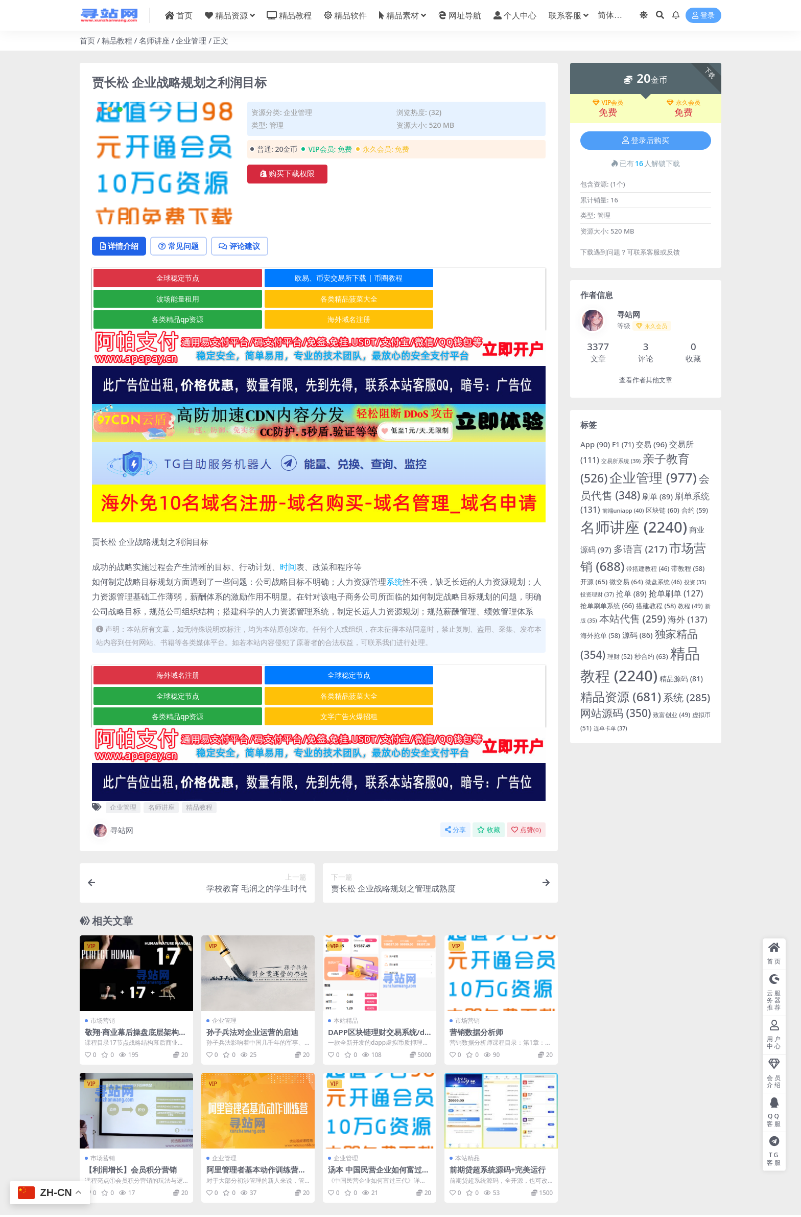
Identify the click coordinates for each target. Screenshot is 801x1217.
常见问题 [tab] (182, 246)
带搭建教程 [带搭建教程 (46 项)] (647, 568)
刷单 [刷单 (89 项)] (657, 496)
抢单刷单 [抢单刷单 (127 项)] (676, 593)
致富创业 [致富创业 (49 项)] (671, 714)
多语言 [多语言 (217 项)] (641, 549)
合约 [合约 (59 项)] (694, 510)
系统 (394, 561)
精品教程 (117, 40)
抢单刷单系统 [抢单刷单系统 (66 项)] (607, 605)
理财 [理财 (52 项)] (619, 656)
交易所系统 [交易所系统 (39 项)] (621, 461)
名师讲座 (154, 40)
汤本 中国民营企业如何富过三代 (379, 1133)
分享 (455, 789)
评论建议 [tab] (245, 246)
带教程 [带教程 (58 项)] (687, 568)
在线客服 (475, 1190)
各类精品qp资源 (318, 299)
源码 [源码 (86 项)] (637, 635)
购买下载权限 (287, 174)
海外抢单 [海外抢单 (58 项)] (600, 635)
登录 (703, 15)
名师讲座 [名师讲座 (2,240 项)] (633, 527)
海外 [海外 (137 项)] (687, 619)
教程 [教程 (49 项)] (690, 606)
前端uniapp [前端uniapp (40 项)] (623, 510)
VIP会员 (608, 102)
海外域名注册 (468, 299)
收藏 (488, 789)
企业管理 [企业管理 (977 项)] (652, 477)
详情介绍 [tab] (120, 246)
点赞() (526, 789)
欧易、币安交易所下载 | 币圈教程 (318, 279)
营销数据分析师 (476, 991)
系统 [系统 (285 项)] (686, 697)
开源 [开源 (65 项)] (593, 581)
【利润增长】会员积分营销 (131, 1128)
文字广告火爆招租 (469, 676)
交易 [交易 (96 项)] (651, 444)
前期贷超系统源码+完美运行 (498, 1128)
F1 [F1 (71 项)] (623, 444)
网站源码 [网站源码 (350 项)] (615, 713)
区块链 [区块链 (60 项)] (662, 510)
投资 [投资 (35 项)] (695, 582)
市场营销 (102, 979)
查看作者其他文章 (645, 380)
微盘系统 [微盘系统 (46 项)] (663, 582)
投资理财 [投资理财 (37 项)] (597, 594)
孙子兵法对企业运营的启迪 (252, 991)
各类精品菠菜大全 (167, 299)
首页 (87, 40)
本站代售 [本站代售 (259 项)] (632, 619)
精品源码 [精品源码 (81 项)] (681, 678)
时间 (288, 547)
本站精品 (346, 979)
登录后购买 (645, 140)
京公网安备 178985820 (432, 1200)
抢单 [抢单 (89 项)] (631, 593)
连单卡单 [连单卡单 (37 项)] (610, 728)
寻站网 (112, 790)
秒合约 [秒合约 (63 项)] (651, 656)
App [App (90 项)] (595, 444)
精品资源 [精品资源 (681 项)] (620, 696)
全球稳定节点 (167, 279)
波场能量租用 (468, 279)
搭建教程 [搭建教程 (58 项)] (656, 605)
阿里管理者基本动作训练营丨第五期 (256, 1133)
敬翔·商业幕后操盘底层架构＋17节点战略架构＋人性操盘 (135, 995)
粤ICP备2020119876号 (368, 1200)
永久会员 (683, 102)
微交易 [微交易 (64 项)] (626, 581)
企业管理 (191, 40)
